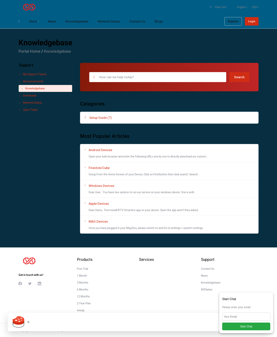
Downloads (28, 95)
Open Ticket (28, 109)
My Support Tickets (33, 74)
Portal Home (29, 51)
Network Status (30, 102)
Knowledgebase (33, 88)
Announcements (31, 81)
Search (239, 77)
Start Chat (246, 326)
